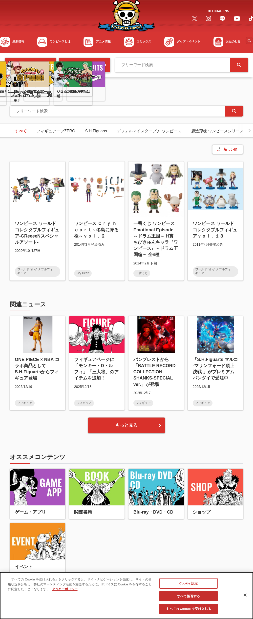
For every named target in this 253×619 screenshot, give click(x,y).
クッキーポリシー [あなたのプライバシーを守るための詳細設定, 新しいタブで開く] (65, 592)
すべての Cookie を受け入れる (188, 611)
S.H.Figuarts (96, 131)
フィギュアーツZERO (56, 131)
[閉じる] (245, 597)
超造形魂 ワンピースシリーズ (217, 131)
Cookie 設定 (188, 586)
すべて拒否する (188, 598)
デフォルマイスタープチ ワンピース (149, 131)
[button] (249, 130)
